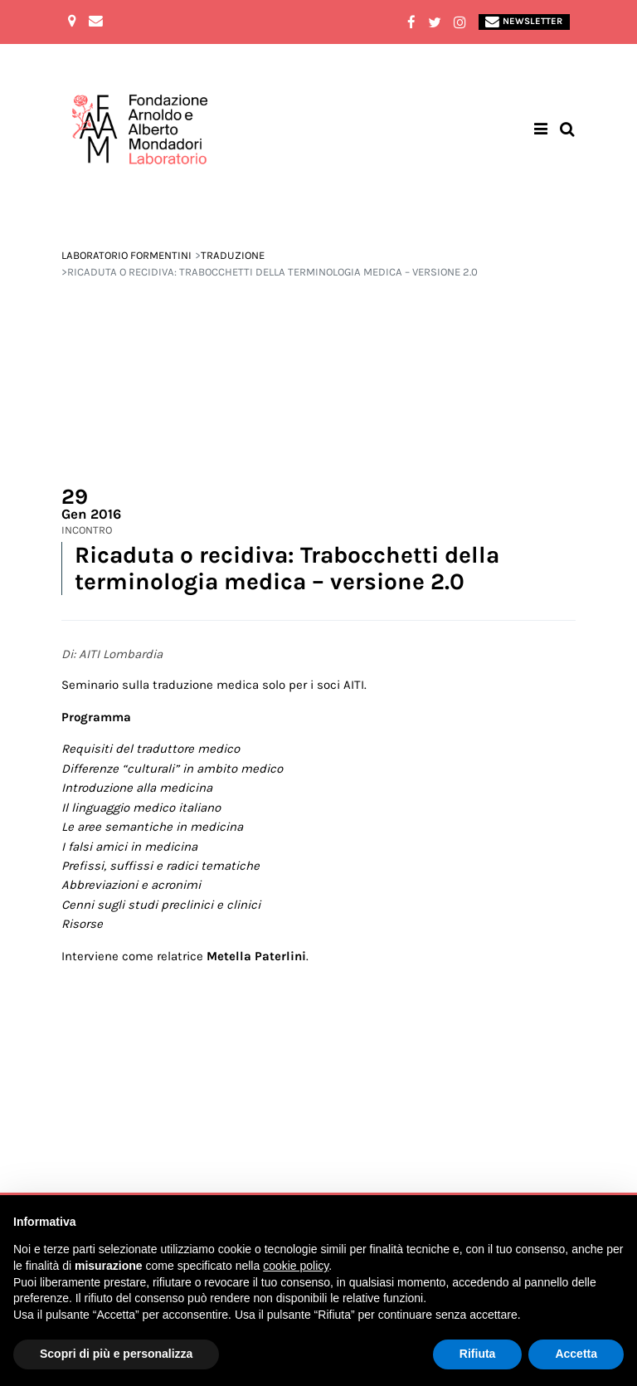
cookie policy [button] (295, 1265)
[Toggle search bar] (567, 130)
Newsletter (523, 22)
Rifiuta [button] (478, 1353)
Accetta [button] (576, 1353)
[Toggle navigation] (541, 130)
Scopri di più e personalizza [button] (116, 1353)
